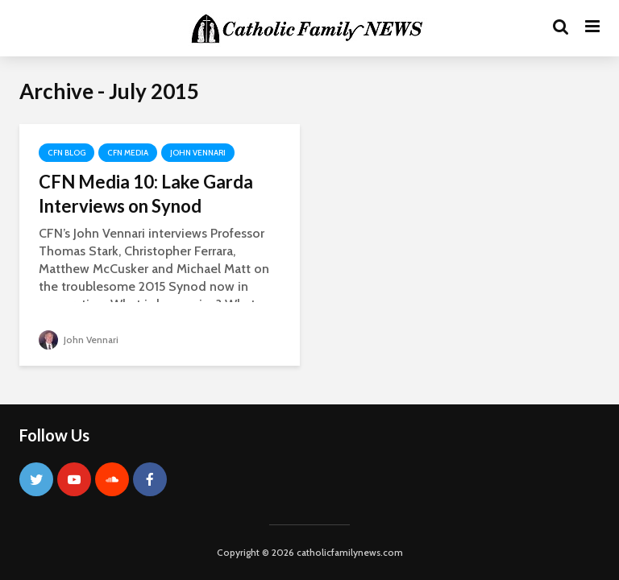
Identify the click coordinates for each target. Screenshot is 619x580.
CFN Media (127, 152)
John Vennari (198, 152)
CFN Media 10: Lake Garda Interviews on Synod (146, 194)
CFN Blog (66, 152)
